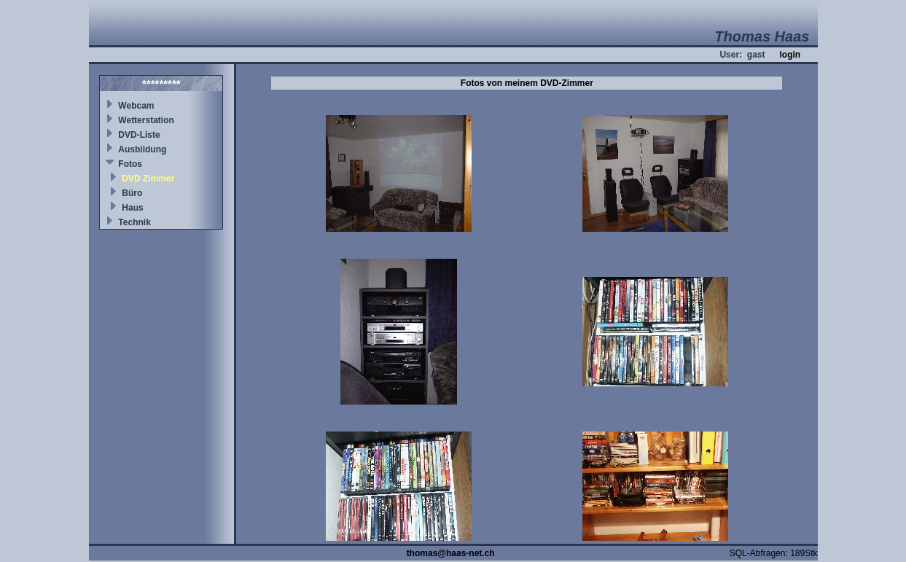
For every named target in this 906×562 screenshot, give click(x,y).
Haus (132, 208)
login (789, 55)
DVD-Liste (139, 135)
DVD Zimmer (148, 178)
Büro (132, 193)
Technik (134, 222)
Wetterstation (145, 120)
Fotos (130, 164)
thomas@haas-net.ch (451, 553)
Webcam (136, 106)
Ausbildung (142, 149)
